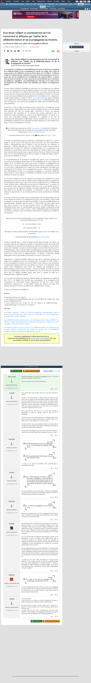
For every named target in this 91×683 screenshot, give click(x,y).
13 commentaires (34, 47)
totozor (11, 472)
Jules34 (11, 393)
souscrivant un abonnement (40, 338)
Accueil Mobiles (24, 8)
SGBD (70, 4)
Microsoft (40, 4)
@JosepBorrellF (37, 128)
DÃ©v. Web (51, 4)
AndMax (12, 524)
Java (45, 4)
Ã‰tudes (56, 1)
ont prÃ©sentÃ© (38, 98)
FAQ (22, 1)
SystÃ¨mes (87, 4)
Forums (8, 1)
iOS (53, 6)
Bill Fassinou (23, 47)
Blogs (28, 1)
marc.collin (12, 377)
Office (75, 4)
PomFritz (12, 439)
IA (31, 4)
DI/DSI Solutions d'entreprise (16, 4)
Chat (33, 1)
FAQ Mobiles (53, 8)
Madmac (12, 575)
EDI (57, 4)
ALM (35, 4)
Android (49, 6)
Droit (63, 1)
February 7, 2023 (50, 135)
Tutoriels (16, 1)
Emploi (49, 1)
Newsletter (41, 1)
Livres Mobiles (61, 8)
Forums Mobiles (34, 8)
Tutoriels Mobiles (43, 8)
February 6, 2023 (43, 237)
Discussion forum (76, 47)
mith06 (11, 599)
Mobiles (81, 4)
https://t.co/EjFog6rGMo (37, 132)
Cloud (27, 4)
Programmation (63, 4)
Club (68, 1)
